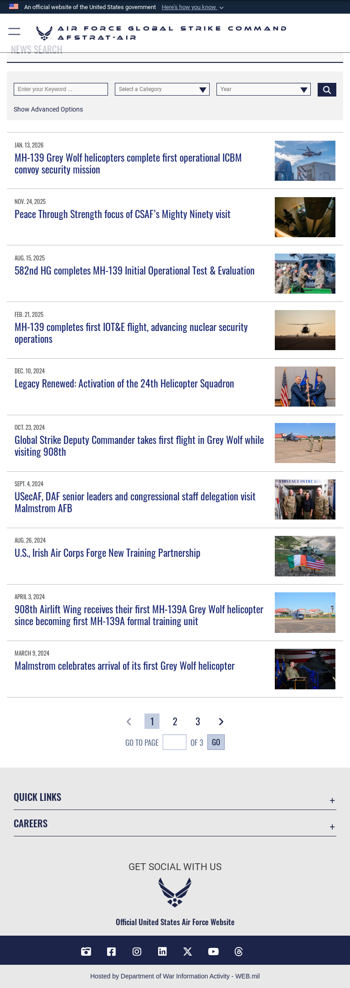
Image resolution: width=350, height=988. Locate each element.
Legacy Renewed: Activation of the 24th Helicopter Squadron (124, 383)
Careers (30, 823)
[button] (194, 7)
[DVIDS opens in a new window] (86, 951)
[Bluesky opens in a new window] (264, 948)
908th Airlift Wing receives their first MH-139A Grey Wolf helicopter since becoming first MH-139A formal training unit (139, 614)
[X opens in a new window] (188, 951)
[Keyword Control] (61, 89)
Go (216, 742)
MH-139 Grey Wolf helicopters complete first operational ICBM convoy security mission (128, 163)
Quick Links (37, 796)
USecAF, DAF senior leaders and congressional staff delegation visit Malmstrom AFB (135, 502)
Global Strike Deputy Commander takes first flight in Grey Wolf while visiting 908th (139, 445)
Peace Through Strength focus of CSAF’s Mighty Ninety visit (123, 213)
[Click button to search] (327, 89)
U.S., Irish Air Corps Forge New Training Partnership (108, 552)
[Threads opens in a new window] (239, 951)
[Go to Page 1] (152, 721)
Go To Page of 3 (164, 743)
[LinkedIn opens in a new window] (162, 951)
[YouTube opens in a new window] (213, 951)
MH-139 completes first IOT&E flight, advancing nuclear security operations (131, 332)
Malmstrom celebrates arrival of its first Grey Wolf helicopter (125, 665)
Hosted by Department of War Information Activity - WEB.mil (175, 976)
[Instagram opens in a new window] (137, 951)
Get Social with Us (175, 866)
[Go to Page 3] (198, 721)
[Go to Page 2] (175, 721)
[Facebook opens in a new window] (111, 951)
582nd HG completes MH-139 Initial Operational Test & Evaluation (135, 270)
